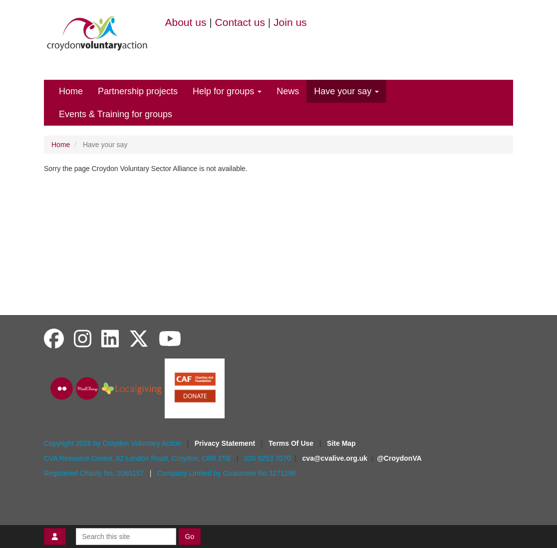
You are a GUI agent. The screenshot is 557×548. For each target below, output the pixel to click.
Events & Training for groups (115, 114)
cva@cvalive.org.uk (334, 458)
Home (71, 91)
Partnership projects (138, 91)
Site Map (341, 443)
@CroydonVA (399, 458)
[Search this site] (126, 536)
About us (186, 22)
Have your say (346, 91)
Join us (290, 22)
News (288, 91)
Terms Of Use (292, 443)
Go (190, 537)
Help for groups (227, 91)
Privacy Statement (226, 443)
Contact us (240, 22)
